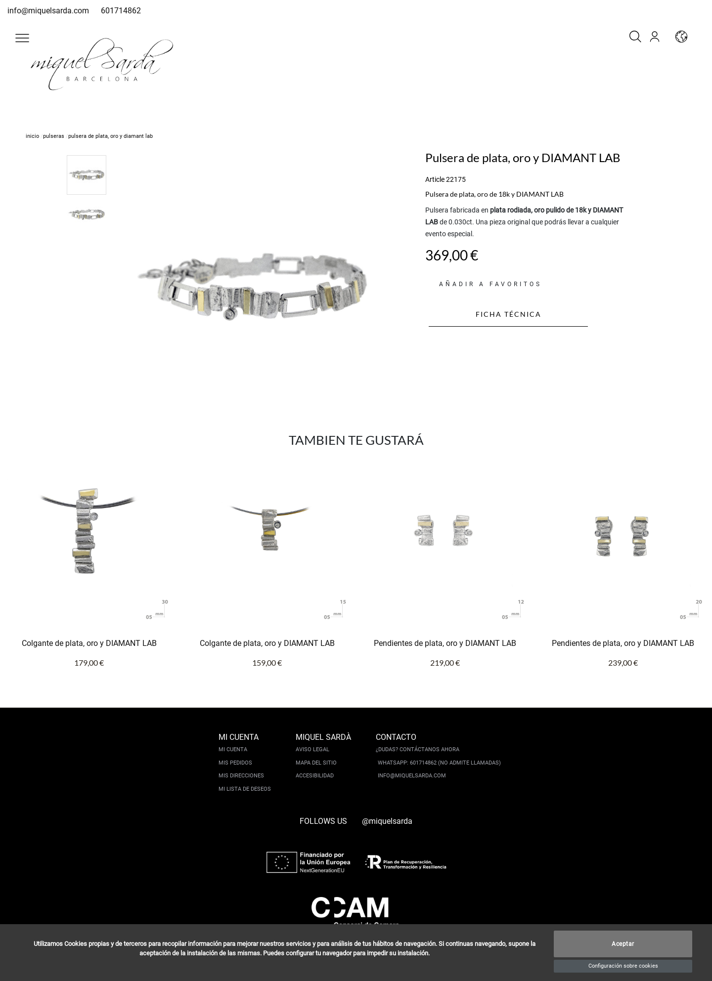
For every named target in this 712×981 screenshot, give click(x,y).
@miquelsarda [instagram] (387, 821)
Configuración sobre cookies (623, 966)
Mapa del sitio (316, 763)
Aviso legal (312, 749)
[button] (22, 38)
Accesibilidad (315, 775)
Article (435, 179)
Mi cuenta (233, 749)
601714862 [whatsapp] (121, 10)
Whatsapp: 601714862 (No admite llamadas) (439, 763)
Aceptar (623, 943)
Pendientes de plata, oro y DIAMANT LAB (445, 643)
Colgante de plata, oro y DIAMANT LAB (89, 643)
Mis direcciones (241, 775)
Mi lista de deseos (245, 789)
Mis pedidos (235, 763)
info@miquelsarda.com (48, 10)
